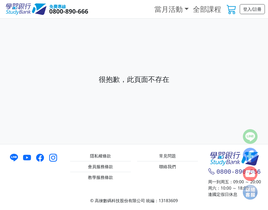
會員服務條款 (100, 166)
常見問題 (167, 156)
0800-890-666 (68, 11)
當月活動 (168, 9)
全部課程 (207, 9)
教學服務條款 (100, 177)
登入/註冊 (252, 9)
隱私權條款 (100, 156)
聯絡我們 (167, 166)
